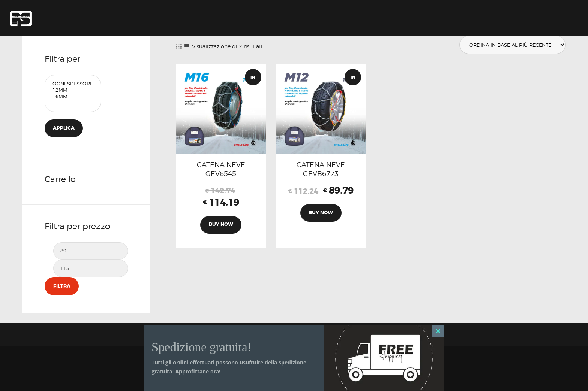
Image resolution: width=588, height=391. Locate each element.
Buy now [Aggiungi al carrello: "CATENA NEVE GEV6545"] (221, 225)
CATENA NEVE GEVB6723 (321, 169)
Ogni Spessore (73, 84)
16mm (73, 96)
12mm (73, 90)
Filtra (61, 286)
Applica (64, 128)
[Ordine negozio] (512, 45)
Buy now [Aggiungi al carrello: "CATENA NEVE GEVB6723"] (321, 213)
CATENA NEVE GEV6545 (221, 169)
